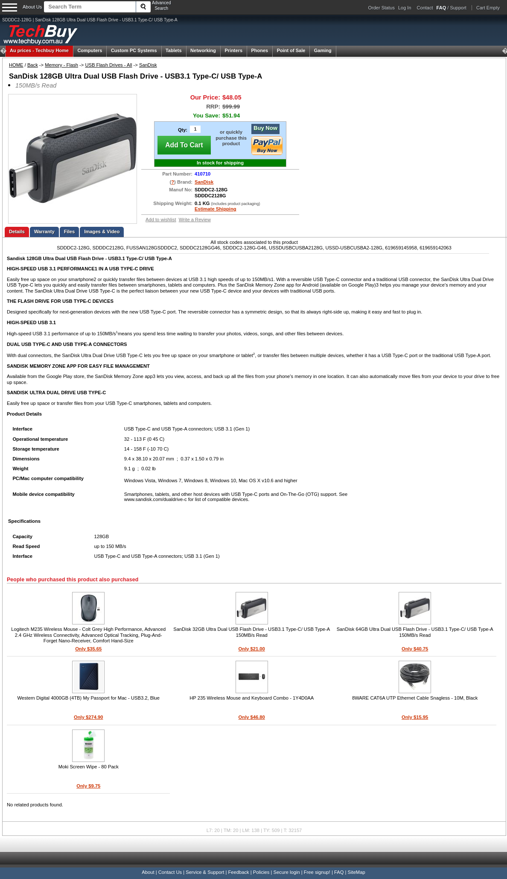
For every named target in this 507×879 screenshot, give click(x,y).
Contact (425, 7)
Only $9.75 (88, 785)
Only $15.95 (415, 717)
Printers (233, 50)
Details (17, 231)
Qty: (182, 129)
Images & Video (101, 231)
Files (69, 231)
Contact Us (170, 872)
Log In (404, 7)
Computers (89, 50)
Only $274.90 (88, 717)
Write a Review (195, 219)
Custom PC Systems (134, 50)
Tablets (174, 50)
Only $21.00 (252, 648)
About (148, 872)
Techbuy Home (39, 50)
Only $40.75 (415, 648)
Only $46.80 (252, 717)
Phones (259, 50)
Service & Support (205, 872)
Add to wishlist (161, 219)
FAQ (339, 872)
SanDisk (148, 64)
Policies (261, 872)
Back (32, 64)
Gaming (323, 50)
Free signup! (317, 872)
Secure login (286, 872)
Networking (203, 50)
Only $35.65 (88, 648)
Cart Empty (488, 7)
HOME (16, 64)
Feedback (238, 872)
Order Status (381, 7)
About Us (32, 6)
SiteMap (356, 872)
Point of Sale (291, 50)
